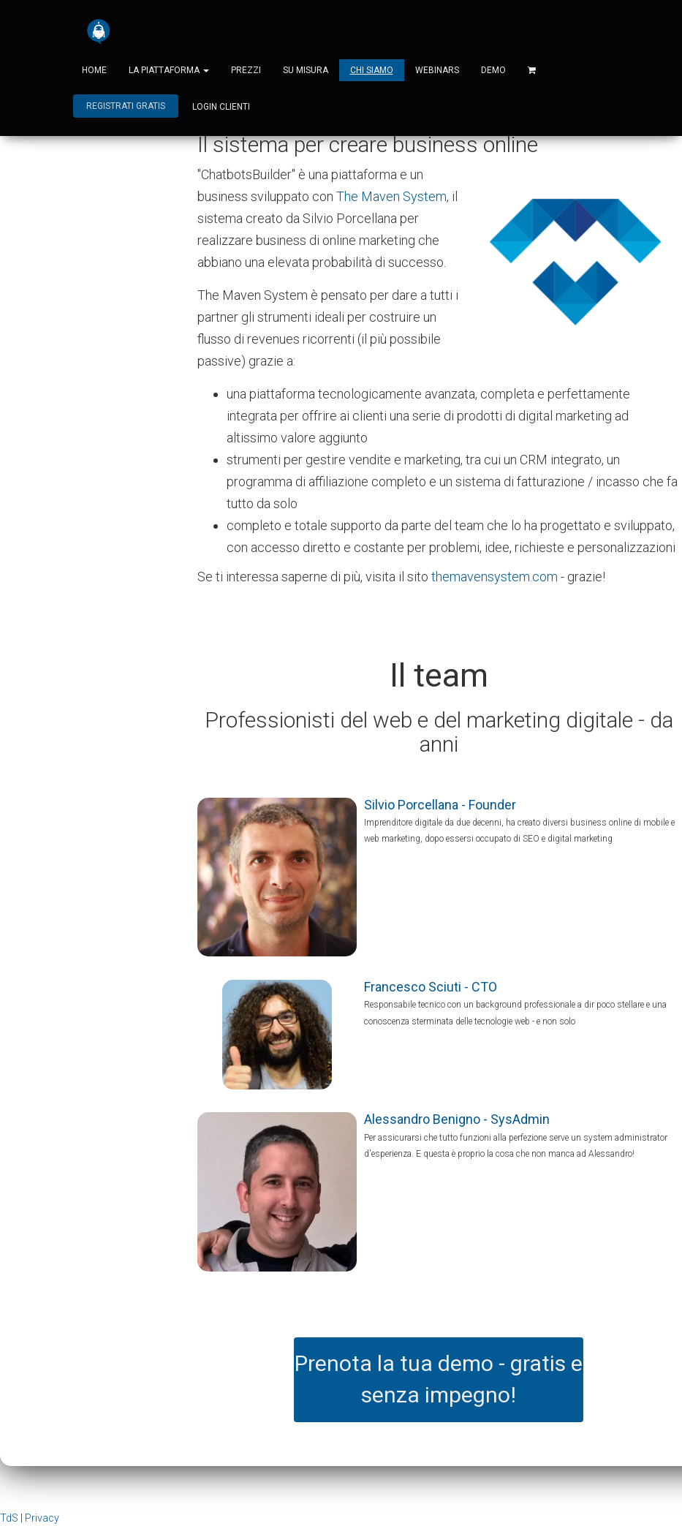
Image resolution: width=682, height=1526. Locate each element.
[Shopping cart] (532, 70)
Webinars (437, 70)
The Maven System (391, 196)
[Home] (98, 31)
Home (94, 70)
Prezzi (246, 70)
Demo (493, 70)
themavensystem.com (494, 576)
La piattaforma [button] (169, 70)
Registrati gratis (125, 107)
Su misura (305, 70)
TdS (9, 1518)
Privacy (42, 1518)
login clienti (221, 107)
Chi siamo (371, 70)
